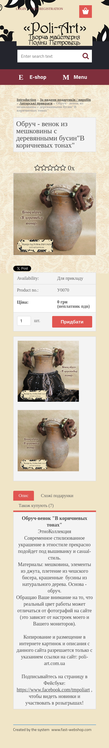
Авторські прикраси (35, 103)
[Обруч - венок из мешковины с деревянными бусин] (55, 175)
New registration (47, 9)
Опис (24, 495)
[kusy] (24, 321)
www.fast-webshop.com (71, 729)
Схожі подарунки (57, 495)
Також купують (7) (36, 505)
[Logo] (54, 32)
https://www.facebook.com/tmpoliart (53, 689)
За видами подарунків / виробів (65, 100)
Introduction (26, 100)
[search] (85, 56)
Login (21, 9)
